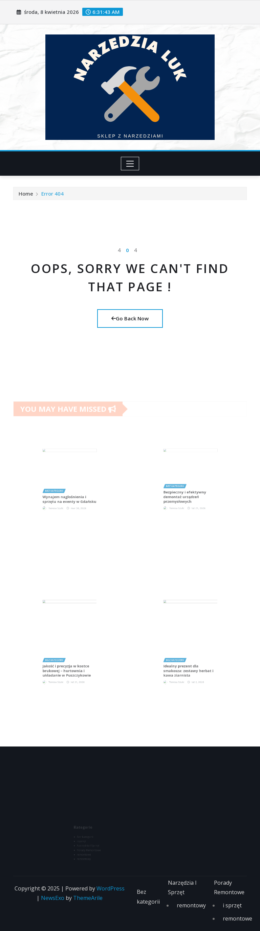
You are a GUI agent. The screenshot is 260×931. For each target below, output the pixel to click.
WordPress (110, 888)
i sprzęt (232, 905)
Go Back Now (130, 318)
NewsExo (52, 898)
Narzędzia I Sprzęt (182, 887)
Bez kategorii (148, 896)
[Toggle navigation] (130, 163)
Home (26, 195)
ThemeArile (88, 898)
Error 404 (52, 195)
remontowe (237, 918)
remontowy (191, 905)
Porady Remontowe (229, 887)
